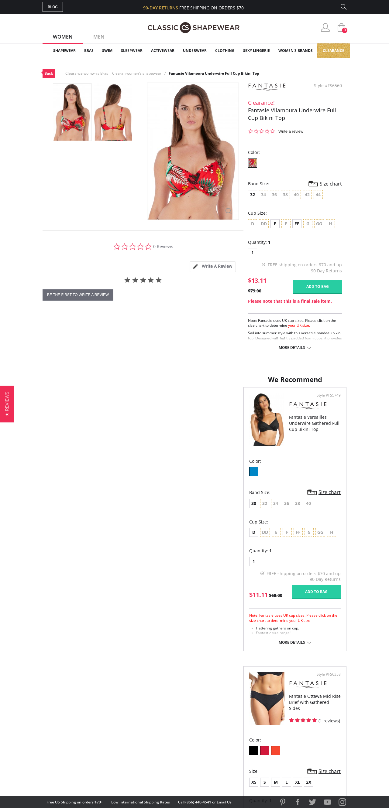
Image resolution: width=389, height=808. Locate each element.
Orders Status (162, 718)
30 (52, 509)
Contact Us (158, 747)
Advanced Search (165, 698)
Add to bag (317, 286)
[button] (7, 404)
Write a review (290, 131)
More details (292, 347)
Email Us (224, 802)
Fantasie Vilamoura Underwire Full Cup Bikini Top (214, 73)
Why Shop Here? (242, 698)
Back (48, 73)
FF (296, 224)
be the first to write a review (78, 295)
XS (205, 509)
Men (99, 36)
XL (249, 509)
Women (63, 36)
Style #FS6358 (327, 401)
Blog (53, 6)
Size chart (331, 183)
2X (260, 509)
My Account (159, 708)
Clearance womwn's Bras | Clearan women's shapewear (113, 73)
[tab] (213, 266)
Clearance (333, 50)
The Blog (235, 728)
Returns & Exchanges (169, 737)
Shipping (154, 728)
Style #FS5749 (174, 401)
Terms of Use (90, 780)
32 (252, 194)
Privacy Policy (241, 737)
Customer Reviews (246, 708)
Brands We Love (243, 718)
